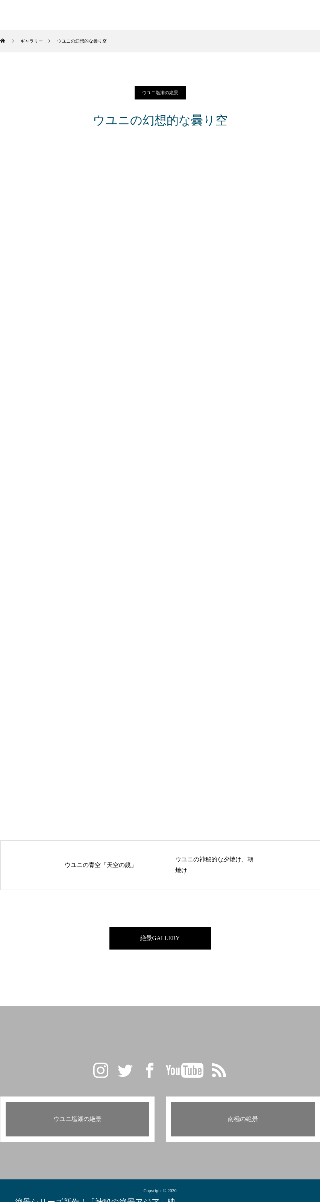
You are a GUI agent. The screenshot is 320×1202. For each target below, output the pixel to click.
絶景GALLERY (160, 938)
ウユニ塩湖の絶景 (160, 92)
